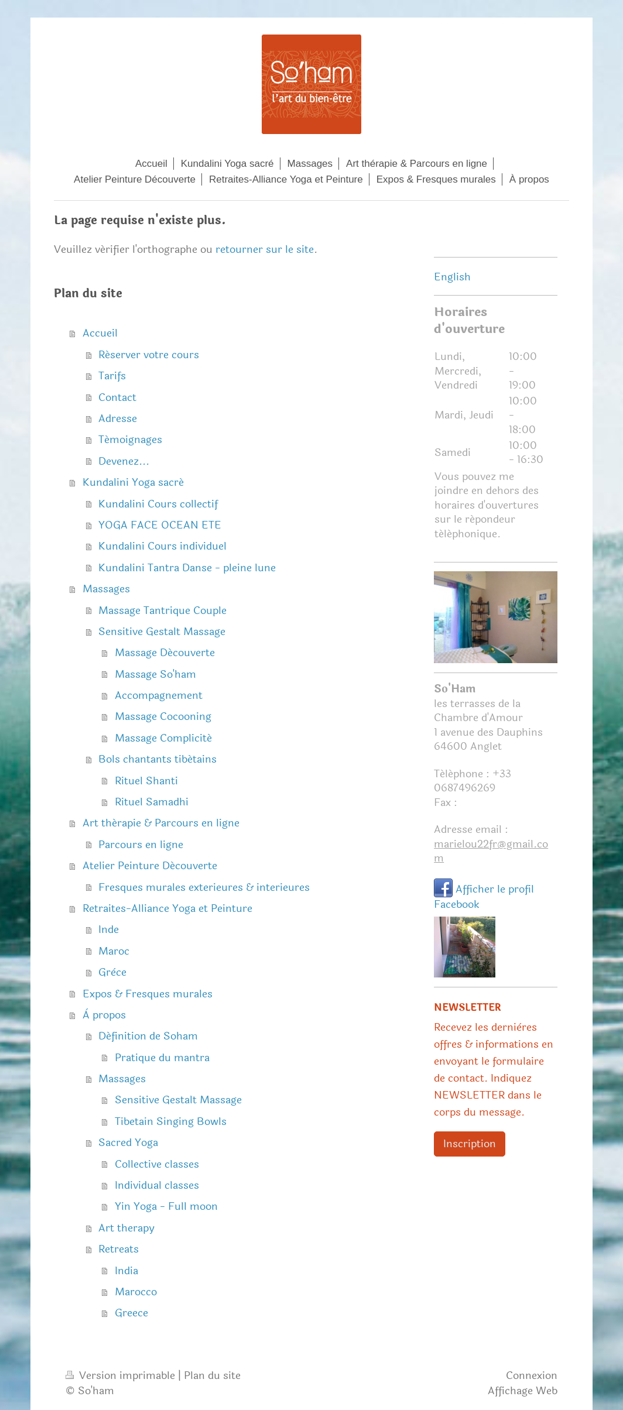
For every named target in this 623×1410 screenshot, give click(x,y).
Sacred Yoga (128, 1142)
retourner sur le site (264, 249)
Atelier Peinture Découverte (150, 865)
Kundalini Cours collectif (158, 504)
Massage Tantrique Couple (162, 610)
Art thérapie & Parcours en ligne (161, 823)
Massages (106, 589)
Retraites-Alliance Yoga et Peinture (167, 908)
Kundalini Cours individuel (162, 546)
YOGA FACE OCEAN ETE (159, 525)
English (452, 277)
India (126, 1271)
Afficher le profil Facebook (484, 896)
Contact (117, 397)
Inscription (469, 1143)
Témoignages (130, 439)
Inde (108, 929)
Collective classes (157, 1164)
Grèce (112, 972)
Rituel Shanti (146, 781)
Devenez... (123, 461)
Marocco (136, 1292)
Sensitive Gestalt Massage (161, 631)
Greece (131, 1313)
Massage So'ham (155, 674)
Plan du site (212, 1375)
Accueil (100, 333)
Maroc (113, 951)
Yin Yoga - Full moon (166, 1206)
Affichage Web (522, 1390)
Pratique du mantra (162, 1057)
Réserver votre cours (148, 355)
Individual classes (157, 1185)
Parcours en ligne (140, 844)
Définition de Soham (148, 1036)
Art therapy (126, 1228)
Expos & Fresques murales (148, 994)
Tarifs (112, 376)
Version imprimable (122, 1375)
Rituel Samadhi (152, 802)
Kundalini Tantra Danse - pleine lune (187, 568)
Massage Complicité (163, 738)
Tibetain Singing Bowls (171, 1121)
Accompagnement (159, 695)
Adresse (117, 418)
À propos (104, 1015)
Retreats (118, 1249)
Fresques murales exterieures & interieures (204, 887)
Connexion (531, 1375)
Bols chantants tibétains (157, 759)
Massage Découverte (165, 652)
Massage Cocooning (163, 716)
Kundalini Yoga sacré (133, 482)
